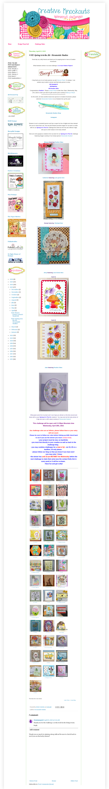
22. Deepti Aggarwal (35, 587)
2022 (11, 335)
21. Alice (61, 572)
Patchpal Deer (59, 223)
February (14, 329)
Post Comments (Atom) (46, 784)
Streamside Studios (47, 99)
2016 (11, 351)
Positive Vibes (59, 142)
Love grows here (59, 177)
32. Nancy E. (48, 632)
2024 (11, 284)
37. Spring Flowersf (35, 662)
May (13, 308)
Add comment (34, 730)
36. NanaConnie (61, 647)
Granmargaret (39, 720)
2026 (11, 279)
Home (9, 44)
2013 (11, 359)
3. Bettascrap (61, 481)
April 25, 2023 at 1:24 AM (52, 720)
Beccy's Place (61, 80)
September (15, 297)
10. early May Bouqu (35, 527)
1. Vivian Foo (35, 481)
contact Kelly (52, 90)
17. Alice (48, 557)
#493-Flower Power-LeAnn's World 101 (17, 314)
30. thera (61, 617)
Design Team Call (23, 44)
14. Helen (48, 542)
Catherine (45, 177)
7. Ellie (35, 512)
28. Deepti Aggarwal (35, 617)
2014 (11, 356)
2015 (11, 354)
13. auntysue (35, 542)
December (15, 289)
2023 (11, 287)
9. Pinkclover (61, 512)
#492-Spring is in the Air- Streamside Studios (17, 321)
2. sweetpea (48, 481)
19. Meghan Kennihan (35, 572)
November (15, 292)
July (12, 302)
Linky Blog (73, 700)
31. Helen (35, 632)
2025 (11, 282)
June (13, 305)
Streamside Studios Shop (53, 113)
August (14, 300)
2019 (11, 343)
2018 (11, 346)
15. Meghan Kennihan (61, 542)
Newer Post (33, 781)
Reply (35, 725)
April (13, 310)
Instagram (54, 117)
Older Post (74, 781)
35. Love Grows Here (48, 647)
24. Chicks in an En (61, 587)
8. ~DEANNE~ (48, 512)
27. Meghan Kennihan (61, 602)
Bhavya (46, 142)
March (13, 327)
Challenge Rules (40, 44)
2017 (11, 349)
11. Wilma (48, 527)
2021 (11, 338)
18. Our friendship (61, 557)
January (14, 332)
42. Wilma (61, 677)
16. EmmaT (35, 557)
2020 (11, 341)
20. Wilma (48, 572)
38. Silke (48, 662)
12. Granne (61, 527)
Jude (46, 367)
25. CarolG (35, 602)
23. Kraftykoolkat (48, 587)
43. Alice (35, 692)
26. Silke (48, 602)
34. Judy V (35, 647)
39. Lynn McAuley (61, 662)
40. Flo (35, 677)
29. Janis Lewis (48, 617)
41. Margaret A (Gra (48, 677)
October (14, 295)
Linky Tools (66, 700)
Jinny (45, 272)
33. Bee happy (61, 632)
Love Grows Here (58, 272)
